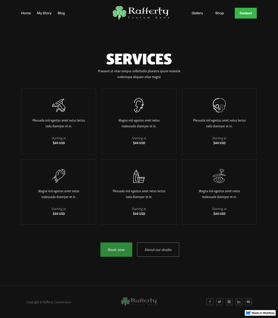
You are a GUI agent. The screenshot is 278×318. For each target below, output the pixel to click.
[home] (131, 13)
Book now (116, 250)
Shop (219, 13)
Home (26, 13)
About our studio (158, 250)
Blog (61, 13)
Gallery (197, 13)
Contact (246, 13)
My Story (44, 13)
